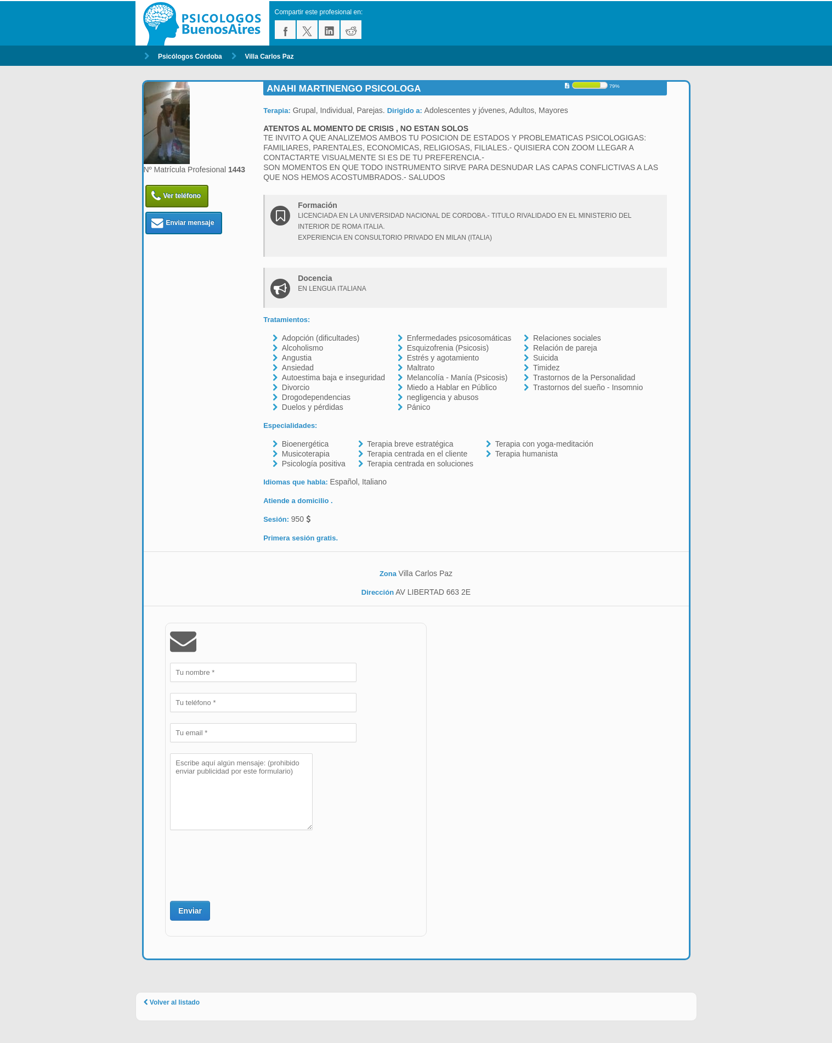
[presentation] (253, 864)
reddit (351, 29)
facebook (285, 29)
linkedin (329, 29)
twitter (307, 29)
